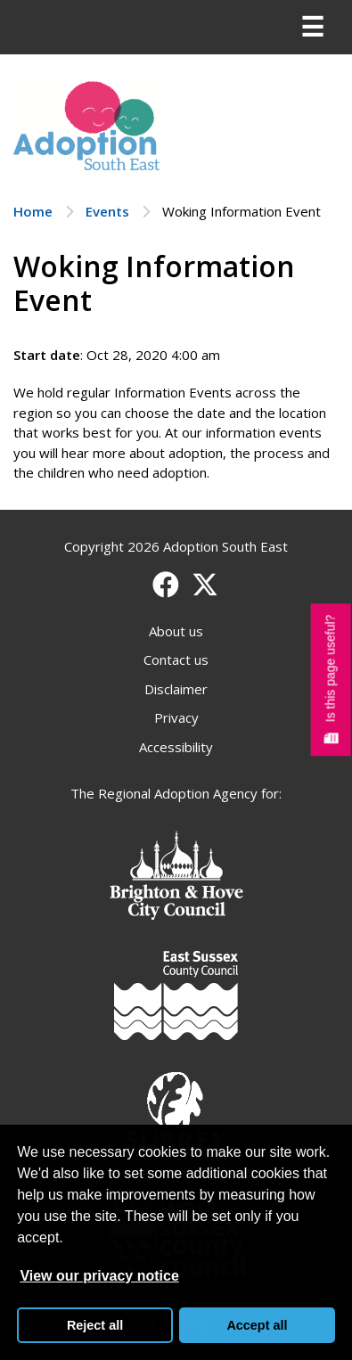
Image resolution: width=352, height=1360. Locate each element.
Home (33, 211)
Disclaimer (176, 689)
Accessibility (176, 747)
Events (107, 211)
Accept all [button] (256, 1325)
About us (176, 631)
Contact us (176, 659)
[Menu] (312, 27)
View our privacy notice (99, 1275)
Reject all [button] (95, 1325)
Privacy (176, 717)
